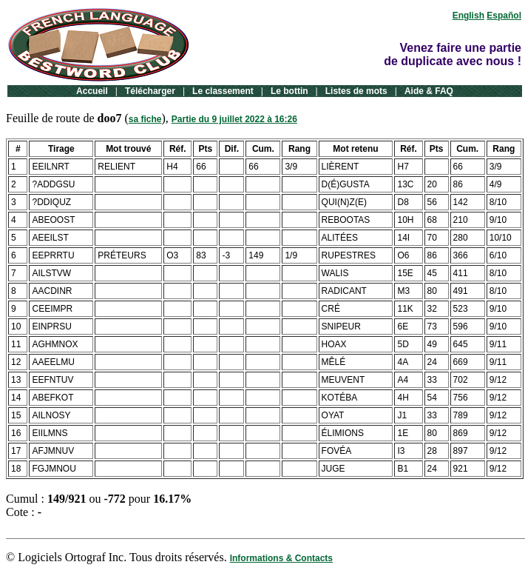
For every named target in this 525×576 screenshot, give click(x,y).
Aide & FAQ (428, 91)
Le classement (223, 91)
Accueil (92, 91)
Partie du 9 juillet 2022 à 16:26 (234, 119)
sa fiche (145, 119)
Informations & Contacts (281, 558)
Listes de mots (356, 91)
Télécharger (150, 91)
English (468, 15)
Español (504, 15)
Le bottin (289, 91)
